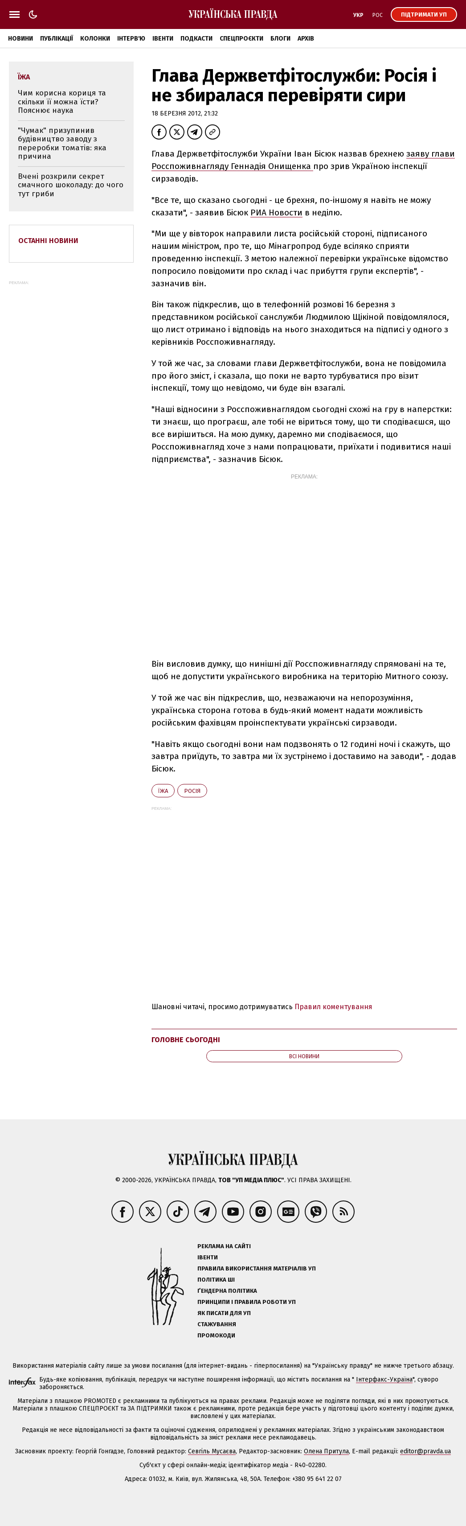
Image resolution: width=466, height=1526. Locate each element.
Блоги (280, 38)
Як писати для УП (224, 1313)
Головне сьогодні (185, 1039)
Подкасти (196, 38)
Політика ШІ (216, 1279)
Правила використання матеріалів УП (256, 1268)
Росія (192, 791)
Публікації (56, 38)
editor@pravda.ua (425, 1451)
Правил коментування (333, 1006)
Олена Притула (326, 1451)
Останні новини (48, 240)
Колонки (95, 38)
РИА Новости (276, 212)
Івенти (162, 38)
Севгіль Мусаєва (212, 1451)
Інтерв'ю (131, 38)
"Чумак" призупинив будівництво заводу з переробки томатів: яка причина (62, 143)
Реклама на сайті (224, 1246)
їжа (163, 791)
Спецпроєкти (241, 38)
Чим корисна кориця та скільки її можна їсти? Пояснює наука (62, 101)
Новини (20, 38)
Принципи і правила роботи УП (246, 1302)
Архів (306, 38)
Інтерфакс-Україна (384, 1379)
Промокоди (216, 1335)
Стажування (216, 1324)
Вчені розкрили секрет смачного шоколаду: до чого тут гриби (70, 185)
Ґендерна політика (227, 1290)
